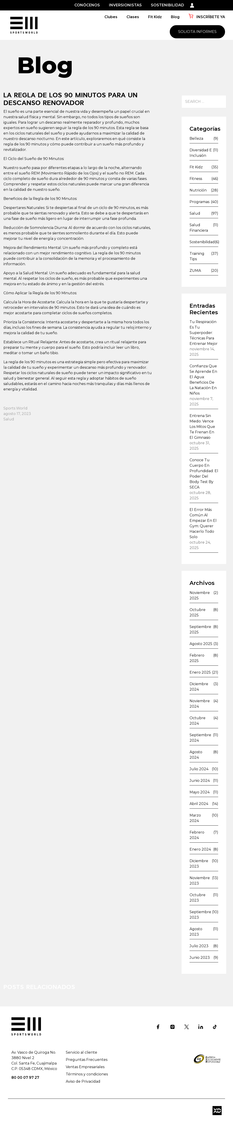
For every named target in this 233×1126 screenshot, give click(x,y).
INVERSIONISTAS (125, 5)
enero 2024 (200, 849)
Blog (175, 17)
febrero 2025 (197, 658)
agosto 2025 (201, 644)
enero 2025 (200, 672)
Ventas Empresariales (85, 1067)
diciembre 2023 (199, 863)
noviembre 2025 (200, 595)
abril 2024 (199, 804)
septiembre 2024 (200, 738)
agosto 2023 (196, 932)
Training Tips (197, 256)
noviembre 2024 (200, 704)
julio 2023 (199, 946)
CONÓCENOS (87, 5)
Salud (8, 419)
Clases (133, 17)
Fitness (196, 179)
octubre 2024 (197, 721)
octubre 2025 (197, 612)
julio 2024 (199, 769)
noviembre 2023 (200, 881)
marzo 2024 (195, 818)
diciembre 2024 (199, 687)
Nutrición (198, 190)
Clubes (110, 17)
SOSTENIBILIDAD (167, 5)
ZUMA (195, 270)
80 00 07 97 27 (25, 1077)
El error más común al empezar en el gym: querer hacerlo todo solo (203, 523)
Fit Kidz (155, 17)
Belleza (196, 138)
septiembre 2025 (200, 629)
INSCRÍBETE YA (207, 16)
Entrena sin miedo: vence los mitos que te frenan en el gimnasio (202, 427)
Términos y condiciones (87, 1074)
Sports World (15, 408)
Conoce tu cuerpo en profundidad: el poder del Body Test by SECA (204, 473)
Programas (199, 202)
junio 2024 (200, 780)
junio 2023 (200, 957)
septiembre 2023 (200, 915)
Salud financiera (199, 228)
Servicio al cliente (81, 1052)
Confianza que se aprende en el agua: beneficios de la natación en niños (203, 379)
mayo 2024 (200, 792)
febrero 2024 (197, 835)
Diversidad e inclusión (201, 153)
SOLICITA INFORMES (197, 31)
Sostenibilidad (202, 242)
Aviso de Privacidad (83, 1081)
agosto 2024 (196, 755)
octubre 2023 (197, 898)
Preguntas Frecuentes (86, 1059)
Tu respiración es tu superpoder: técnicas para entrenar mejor (204, 333)
